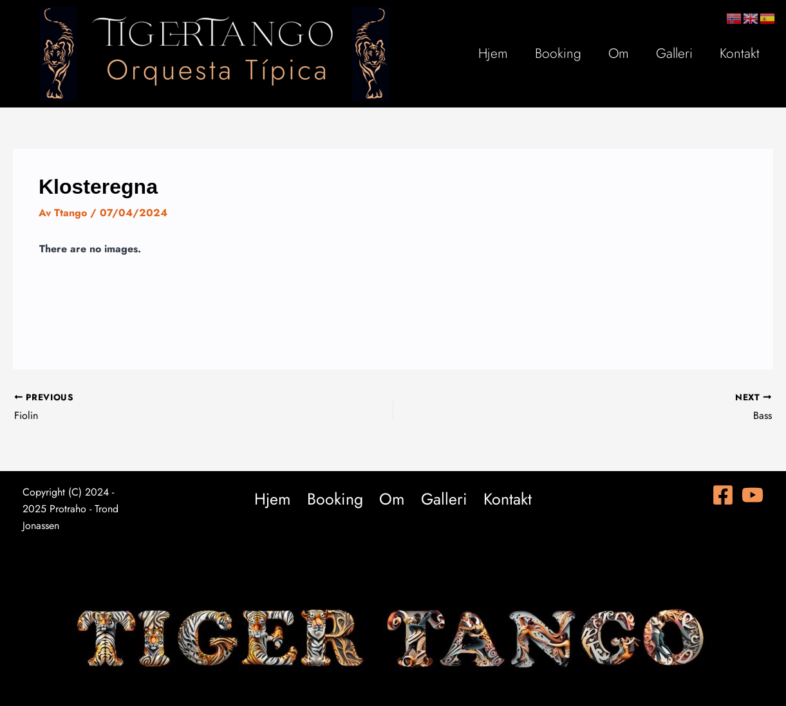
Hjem (493, 53)
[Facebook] (723, 495)
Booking (558, 53)
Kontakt (740, 53)
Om (618, 53)
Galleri (674, 53)
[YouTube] (752, 495)
